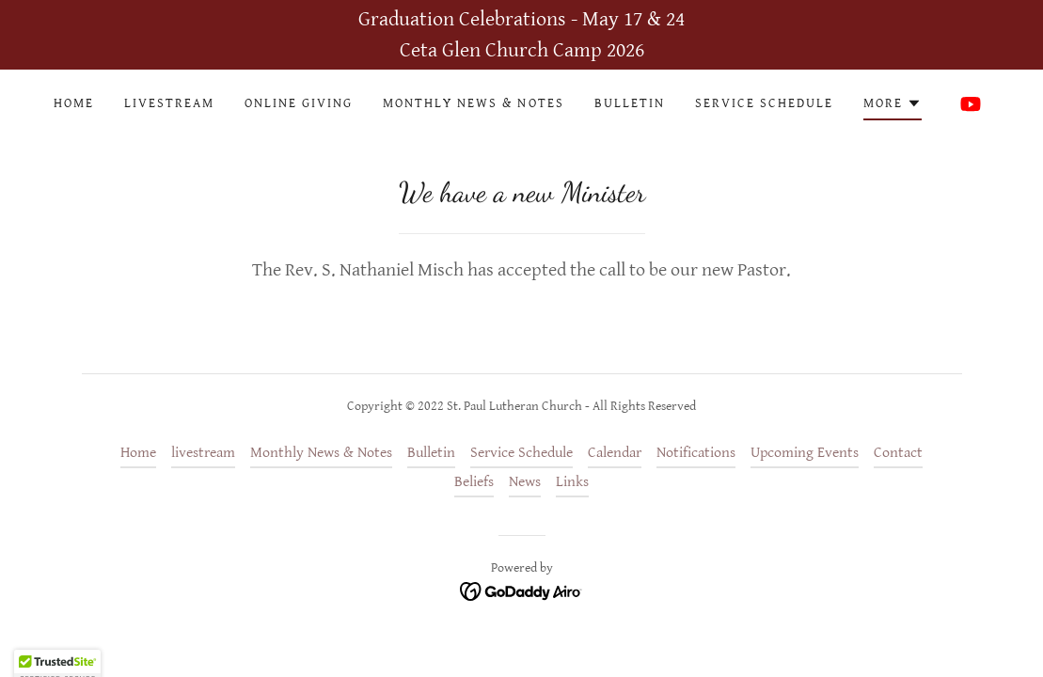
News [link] (525, 482)
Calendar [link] (614, 453)
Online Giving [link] (299, 103)
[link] (970, 103)
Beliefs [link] (474, 482)
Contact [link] (898, 453)
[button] (892, 106)
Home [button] (138, 453)
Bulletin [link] (629, 103)
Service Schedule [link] (764, 103)
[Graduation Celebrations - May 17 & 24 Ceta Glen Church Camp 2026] (521, 35)
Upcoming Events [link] (805, 453)
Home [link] (74, 103)
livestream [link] (169, 103)
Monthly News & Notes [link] (473, 103)
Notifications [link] (695, 453)
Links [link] (572, 482)
